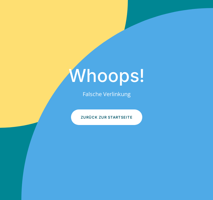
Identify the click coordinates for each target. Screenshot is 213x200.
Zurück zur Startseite (107, 117)
